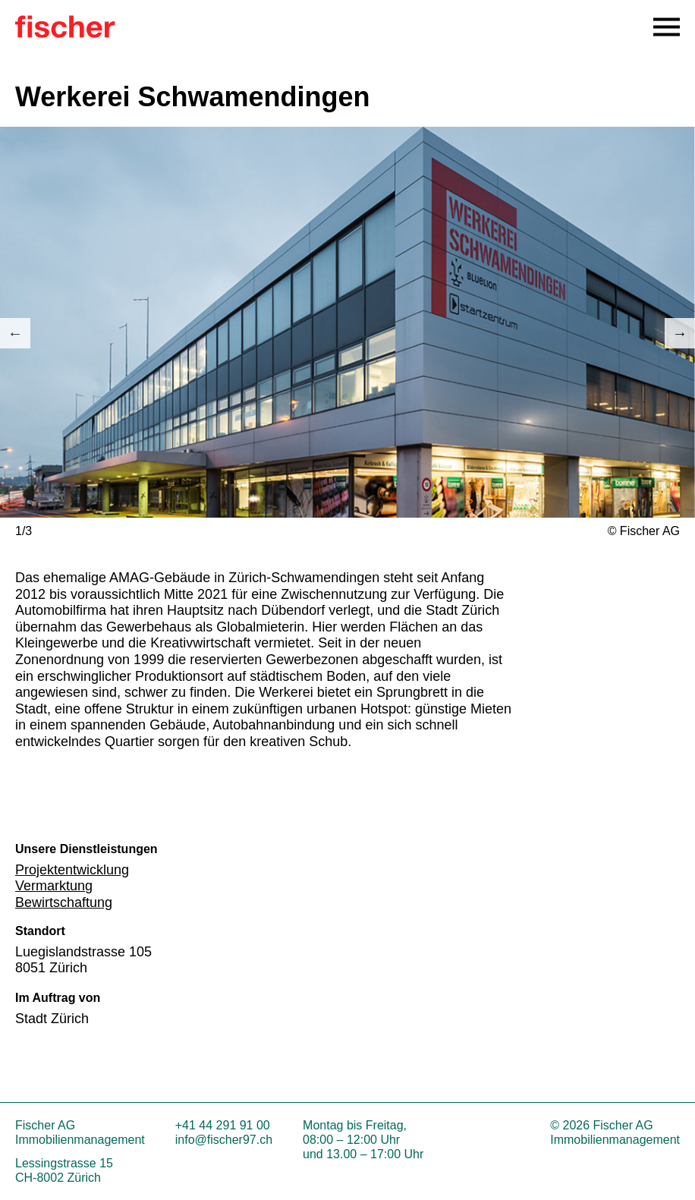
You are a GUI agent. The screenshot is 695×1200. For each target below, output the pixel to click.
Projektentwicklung (72, 869)
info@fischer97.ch (223, 1139)
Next (680, 333)
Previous (15, 333)
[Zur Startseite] (65, 33)
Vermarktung (54, 885)
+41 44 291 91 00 (222, 1125)
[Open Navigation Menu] (666, 27)
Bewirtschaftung (63, 902)
